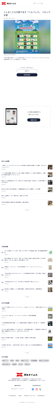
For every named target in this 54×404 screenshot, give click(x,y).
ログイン (27, 71)
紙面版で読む (34, 120)
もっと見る (27, 210)
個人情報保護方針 (12, 395)
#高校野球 (14, 364)
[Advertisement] (27, 91)
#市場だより (27, 364)
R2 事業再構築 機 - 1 (41, 395)
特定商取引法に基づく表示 (29, 395)
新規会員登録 (27, 75)
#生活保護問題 (34, 360)
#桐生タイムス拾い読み (44, 360)
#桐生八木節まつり (6, 364)
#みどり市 (21, 364)
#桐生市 (12, 360)
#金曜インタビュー (25, 360)
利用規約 (20, 395)
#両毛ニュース (5, 360)
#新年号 (17, 360)
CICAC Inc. (33, 402)
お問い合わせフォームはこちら (17, 388)
